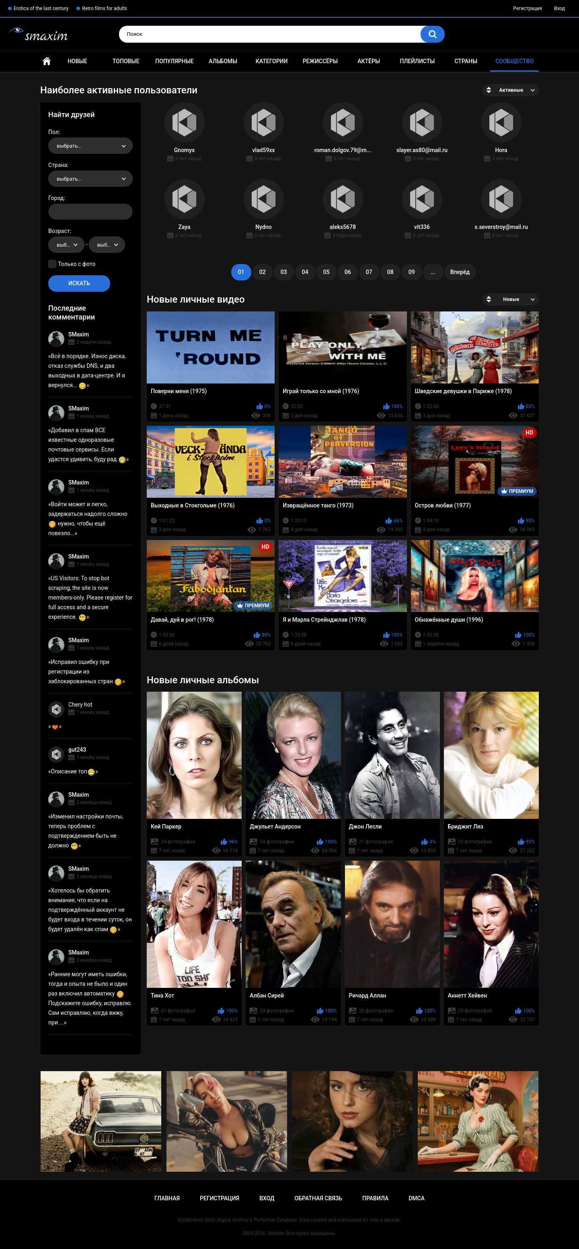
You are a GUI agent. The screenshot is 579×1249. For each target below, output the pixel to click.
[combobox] (90, 146)
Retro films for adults (104, 8)
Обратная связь (318, 1198)
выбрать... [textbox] (69, 146)
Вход (559, 8)
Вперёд (460, 272)
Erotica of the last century (41, 8)
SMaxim (78, 334)
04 (305, 272)
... (433, 272)
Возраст (59, 231)
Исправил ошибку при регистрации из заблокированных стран (85, 671)
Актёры (368, 61)
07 (369, 272)
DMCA (417, 1198)
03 (284, 272)
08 (390, 272)
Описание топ (73, 771)
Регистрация (527, 8)
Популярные (174, 61)
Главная (46, 61)
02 (262, 272)
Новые (77, 61)
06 (348, 272)
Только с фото (76, 264)
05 (326, 272)
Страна (57, 165)
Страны (465, 61)
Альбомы (223, 61)
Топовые (126, 61)
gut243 (77, 749)
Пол (53, 132)
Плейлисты (417, 61)
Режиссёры (320, 61)
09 (412, 272)
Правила (375, 1198)
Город (56, 198)
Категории (272, 61)
